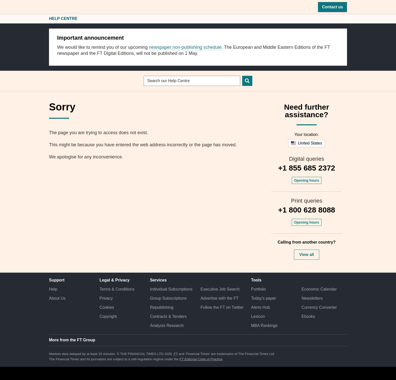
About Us (57, 298)
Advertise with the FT (219, 298)
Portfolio (258, 289)
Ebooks (308, 316)
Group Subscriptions (168, 298)
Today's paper (263, 298)
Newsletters (312, 298)
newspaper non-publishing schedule (185, 47)
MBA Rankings (264, 325)
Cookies (107, 307)
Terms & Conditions (117, 289)
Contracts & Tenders (168, 316)
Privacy (106, 298)
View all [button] (306, 254)
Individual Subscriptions (171, 289)
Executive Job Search (220, 289)
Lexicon (258, 316)
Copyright (108, 316)
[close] (340, 35)
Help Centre (63, 18)
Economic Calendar (319, 289)
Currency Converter (319, 307)
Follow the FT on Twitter (222, 307)
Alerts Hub (260, 307)
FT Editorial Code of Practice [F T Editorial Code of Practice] (201, 359)
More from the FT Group (72, 340)
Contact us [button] (332, 7)
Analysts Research (167, 325)
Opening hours (306, 180)
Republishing (162, 307)
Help (53, 289)
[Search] (247, 81)
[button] (51, 7)
